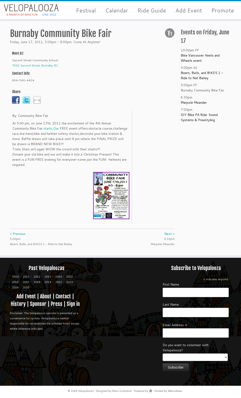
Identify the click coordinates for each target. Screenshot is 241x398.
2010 (15, 277)
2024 (15, 287)
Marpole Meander (194, 104)
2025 (26, 287)
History (18, 304)
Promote (222, 10)
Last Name (171, 304)
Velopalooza (86, 391)
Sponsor (38, 304)
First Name (171, 284)
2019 (47, 282)
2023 (69, 282)
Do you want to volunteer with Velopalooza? (186, 348)
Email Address (175, 325)
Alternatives (175, 391)
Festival (86, 10)
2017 (26, 282)
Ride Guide (151, 10)
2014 (58, 277)
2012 (37, 277)
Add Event (188, 10)
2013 (47, 277)
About (45, 296)
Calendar (116, 10)
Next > (169, 235)
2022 (58, 282)
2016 (15, 282)
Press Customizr (122, 391)
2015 (69, 277)
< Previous (17, 235)
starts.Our (51, 130)
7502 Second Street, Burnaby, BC (35, 67)
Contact (63, 296)
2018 (37, 282)
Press (56, 304)
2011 (26, 277)
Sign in (73, 304)
